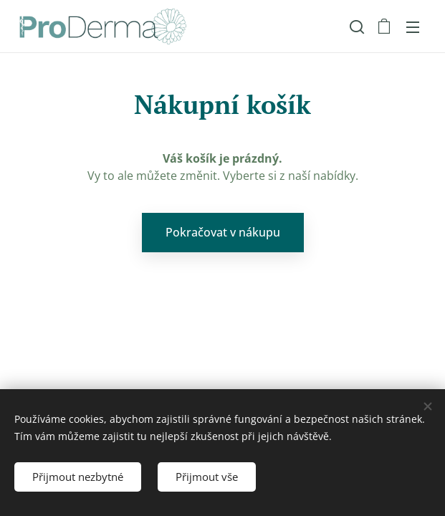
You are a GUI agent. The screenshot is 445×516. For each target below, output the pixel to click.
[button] (355, 26)
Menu (412, 27)
